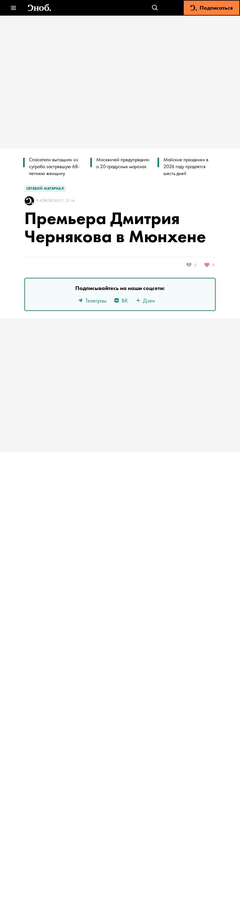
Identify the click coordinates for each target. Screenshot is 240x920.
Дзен (145, 300)
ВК (121, 300)
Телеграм (92, 300)
